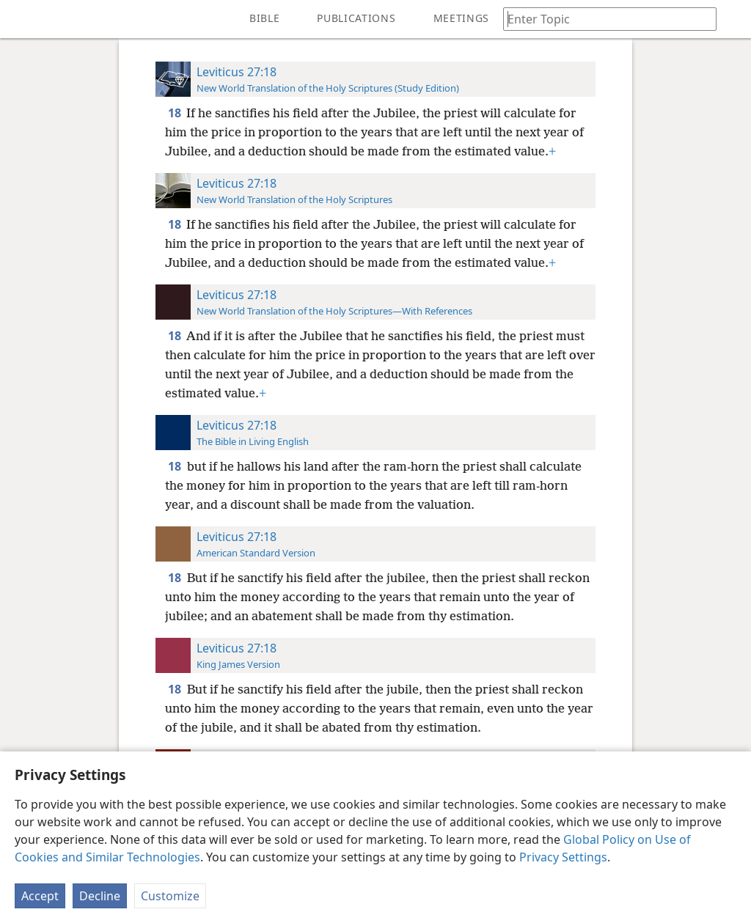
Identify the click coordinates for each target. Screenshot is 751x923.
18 (175, 113)
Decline (99, 896)
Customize (170, 896)
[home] (22, 19)
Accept (40, 896)
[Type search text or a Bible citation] (603, 18)
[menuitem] (22, 19)
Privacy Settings (563, 857)
